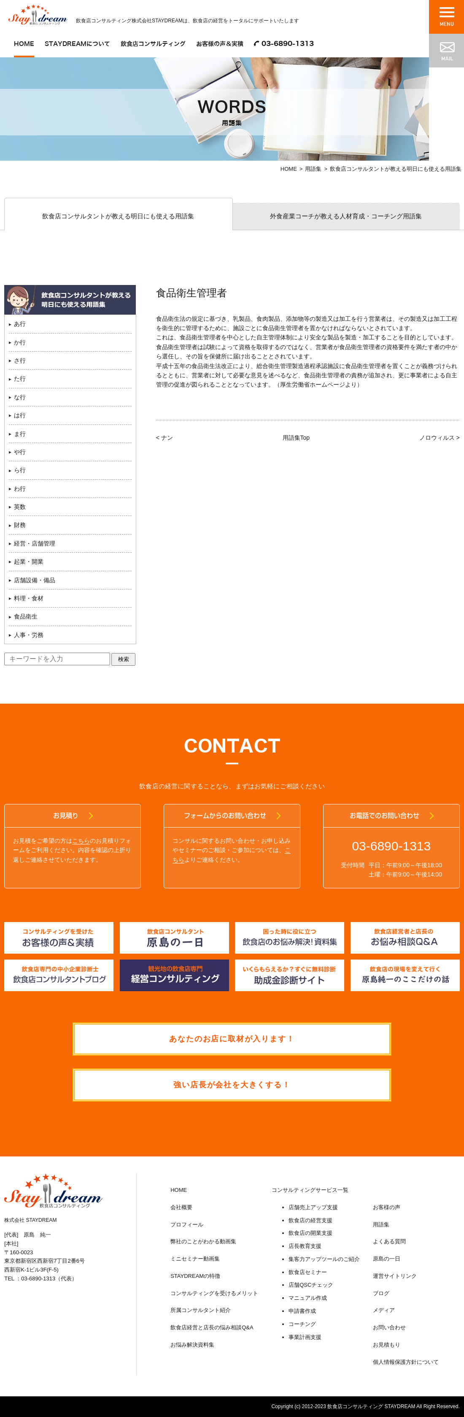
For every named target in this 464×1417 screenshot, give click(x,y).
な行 (20, 397)
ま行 (20, 433)
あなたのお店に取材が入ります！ (232, 1039)
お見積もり (386, 1345)
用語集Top (296, 437)
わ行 (20, 488)
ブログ (381, 1293)
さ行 (20, 360)
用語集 (313, 169)
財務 (20, 525)
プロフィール (186, 1224)
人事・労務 (28, 635)
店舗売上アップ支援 (313, 1207)
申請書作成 (302, 1311)
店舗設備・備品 (34, 580)
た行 (20, 379)
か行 (20, 342)
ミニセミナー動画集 (195, 1259)
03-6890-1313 (288, 43)
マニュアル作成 (308, 1298)
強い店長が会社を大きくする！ (231, 1085)
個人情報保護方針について (406, 1362)
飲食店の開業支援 (310, 1233)
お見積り (65, 815)
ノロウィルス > (439, 437)
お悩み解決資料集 (192, 1345)
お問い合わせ (389, 1328)
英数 (20, 506)
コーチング (302, 1324)
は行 (20, 415)
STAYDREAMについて (77, 44)
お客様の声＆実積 (219, 44)
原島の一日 (386, 1259)
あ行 (20, 323)
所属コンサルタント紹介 (200, 1310)
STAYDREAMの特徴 (195, 1276)
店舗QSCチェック (311, 1285)
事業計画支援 (305, 1337)
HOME (24, 44)
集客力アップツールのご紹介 (324, 1259)
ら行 (20, 470)
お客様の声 (386, 1207)
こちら (81, 840)
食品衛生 (26, 616)
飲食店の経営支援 (310, 1220)
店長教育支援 (305, 1246)
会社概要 (181, 1207)
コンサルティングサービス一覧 (310, 1190)
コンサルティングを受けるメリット (214, 1293)
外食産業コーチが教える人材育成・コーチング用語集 (346, 216)
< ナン (164, 437)
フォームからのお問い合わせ (225, 815)
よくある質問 (389, 1242)
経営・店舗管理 (34, 543)
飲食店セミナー (308, 1272)
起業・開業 (28, 562)
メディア (384, 1310)
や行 (20, 452)
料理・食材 (28, 598)
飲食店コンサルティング (153, 44)
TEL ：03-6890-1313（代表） (40, 1279)
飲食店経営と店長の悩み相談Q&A (211, 1328)
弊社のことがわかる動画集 (203, 1242)
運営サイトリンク (395, 1276)
